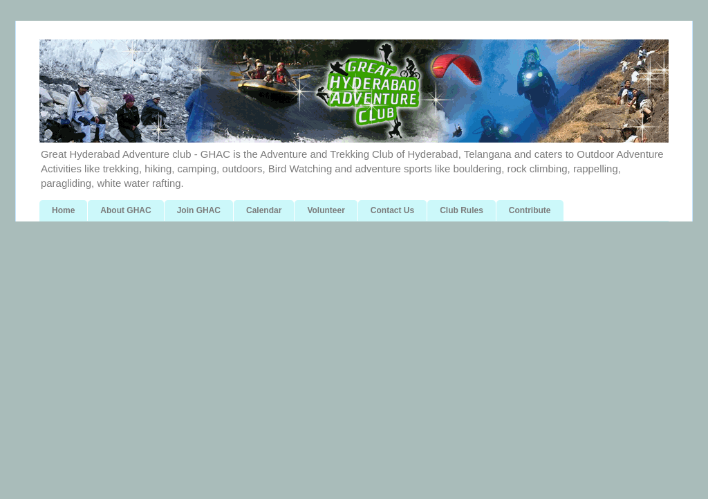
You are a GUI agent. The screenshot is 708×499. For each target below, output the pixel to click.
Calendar (263, 210)
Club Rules (461, 210)
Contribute (530, 210)
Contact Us (392, 210)
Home (63, 210)
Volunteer (325, 210)
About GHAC (125, 210)
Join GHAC (199, 210)
